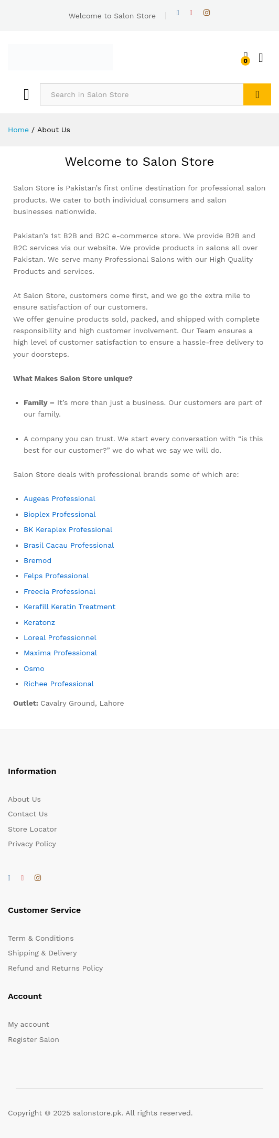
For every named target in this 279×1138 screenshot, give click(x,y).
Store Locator (32, 829)
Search (257, 94)
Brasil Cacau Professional (69, 545)
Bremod (37, 560)
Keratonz (39, 622)
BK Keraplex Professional (68, 529)
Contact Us (28, 814)
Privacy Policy (32, 843)
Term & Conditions (41, 938)
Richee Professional (59, 683)
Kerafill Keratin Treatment (69, 606)
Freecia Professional (59, 591)
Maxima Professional (60, 652)
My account (28, 1024)
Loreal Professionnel (60, 637)
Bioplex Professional (60, 514)
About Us (24, 799)
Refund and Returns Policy (55, 968)
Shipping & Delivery (42, 953)
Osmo (34, 668)
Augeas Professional (59, 498)
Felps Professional (56, 575)
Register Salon (33, 1039)
